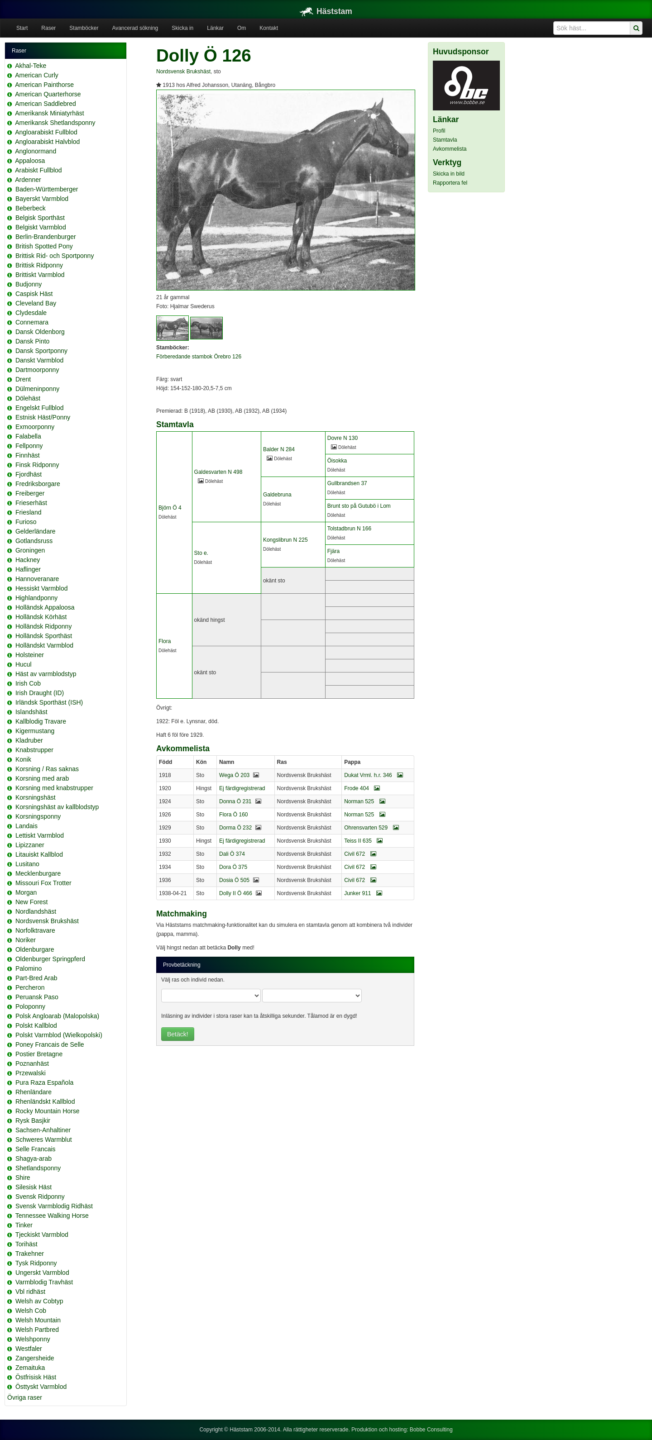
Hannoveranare (37, 578)
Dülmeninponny (37, 388)
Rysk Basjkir (32, 1120)
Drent (23, 379)
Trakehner (29, 1253)
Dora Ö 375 (233, 867)
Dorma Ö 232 (235, 828)
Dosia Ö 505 (234, 880)
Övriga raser (24, 1397)
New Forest (31, 902)
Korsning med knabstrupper (54, 788)
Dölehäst (27, 398)
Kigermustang (34, 730)
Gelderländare (35, 531)
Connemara (31, 322)
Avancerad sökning (135, 28)
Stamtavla (445, 140)
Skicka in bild (449, 174)
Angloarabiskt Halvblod (47, 141)
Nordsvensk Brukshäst (47, 921)
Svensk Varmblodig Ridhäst (54, 1206)
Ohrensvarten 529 (371, 828)
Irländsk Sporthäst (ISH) (49, 702)
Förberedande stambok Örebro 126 (198, 356)
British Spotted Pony (44, 246)
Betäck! (177, 1034)
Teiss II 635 (363, 841)
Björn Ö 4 (170, 508)
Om (241, 28)
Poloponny (30, 1006)
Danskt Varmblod (39, 360)
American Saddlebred (45, 103)
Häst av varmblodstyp (46, 673)
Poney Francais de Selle (49, 1044)
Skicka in (182, 28)
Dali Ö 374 (232, 854)
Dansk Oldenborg (40, 331)
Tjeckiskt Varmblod (41, 1234)
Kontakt (268, 28)
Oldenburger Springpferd (50, 959)
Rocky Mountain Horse (47, 1111)
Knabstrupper (34, 749)
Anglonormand (35, 151)
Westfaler (28, 1348)
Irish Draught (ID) (39, 692)
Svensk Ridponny (40, 1196)
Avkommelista (449, 149)
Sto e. (201, 553)
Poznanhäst (32, 1063)
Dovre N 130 (342, 438)
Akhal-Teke (30, 65)
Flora (164, 641)
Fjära (333, 551)
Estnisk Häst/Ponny (42, 417)
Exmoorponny (34, 426)
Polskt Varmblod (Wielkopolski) (58, 1035)
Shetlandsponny (38, 1168)
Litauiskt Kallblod (39, 854)
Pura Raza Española (44, 1082)
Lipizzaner (29, 845)
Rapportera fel (450, 183)
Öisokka (337, 461)
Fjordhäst (28, 474)
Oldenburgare (34, 949)
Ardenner (28, 179)
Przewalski (30, 1073)
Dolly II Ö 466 (235, 893)
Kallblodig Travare (40, 721)
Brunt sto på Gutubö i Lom (359, 506)
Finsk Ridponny (37, 464)
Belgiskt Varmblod (40, 227)
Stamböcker (83, 28)
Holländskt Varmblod (44, 645)
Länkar (215, 28)
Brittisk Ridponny (39, 265)
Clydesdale (31, 312)
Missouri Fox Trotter (43, 883)
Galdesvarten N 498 (218, 472)
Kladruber (29, 740)
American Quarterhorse (48, 94)
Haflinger (28, 569)
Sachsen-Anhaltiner (43, 1130)
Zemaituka (30, 1367)
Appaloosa (30, 160)
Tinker (24, 1225)
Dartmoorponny (37, 369)
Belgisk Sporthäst (40, 217)
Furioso (26, 521)
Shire (22, 1177)
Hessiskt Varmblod (41, 588)
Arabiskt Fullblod (38, 170)
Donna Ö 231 (235, 801)
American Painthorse (44, 84)
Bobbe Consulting (431, 1429)
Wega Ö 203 (234, 775)
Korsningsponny (38, 816)
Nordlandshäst (35, 911)
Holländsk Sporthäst (43, 635)
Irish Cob (28, 683)
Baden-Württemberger (46, 189)
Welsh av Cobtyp (39, 1301)
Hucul (23, 664)
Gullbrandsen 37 (347, 483)
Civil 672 (360, 854)
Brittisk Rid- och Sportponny (54, 255)
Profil (439, 131)
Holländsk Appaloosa (45, 607)
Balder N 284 (279, 449)
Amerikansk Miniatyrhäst (49, 113)
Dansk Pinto (32, 341)
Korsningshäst (35, 797)
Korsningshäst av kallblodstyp (57, 807)
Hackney (27, 559)
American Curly (36, 75)
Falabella (28, 436)
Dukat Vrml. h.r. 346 (373, 775)
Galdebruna (277, 494)
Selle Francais (35, 1149)
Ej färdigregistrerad (242, 788)
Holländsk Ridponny (43, 626)
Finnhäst (27, 455)
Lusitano (27, 864)
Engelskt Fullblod (39, 407)
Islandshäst (31, 711)
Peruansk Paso (36, 997)
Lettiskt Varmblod (39, 835)
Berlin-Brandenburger (45, 236)
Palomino (28, 968)
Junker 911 (363, 893)
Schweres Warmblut (43, 1139)
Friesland (28, 512)
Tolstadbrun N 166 (349, 528)
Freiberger (30, 493)
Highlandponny (36, 597)
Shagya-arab (33, 1158)
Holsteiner (29, 654)
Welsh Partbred (37, 1329)
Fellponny (29, 445)
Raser (48, 28)
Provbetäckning (182, 965)
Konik (23, 759)
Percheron (30, 987)
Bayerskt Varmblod (41, 198)
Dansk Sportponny (41, 350)
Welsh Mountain (38, 1320)
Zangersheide (34, 1358)
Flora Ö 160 (233, 814)
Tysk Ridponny (36, 1263)
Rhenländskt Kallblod (45, 1101)
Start (22, 28)
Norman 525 (364, 801)
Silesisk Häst (33, 1187)
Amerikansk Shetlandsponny (55, 122)
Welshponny (32, 1339)
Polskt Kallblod (36, 1025)
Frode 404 (362, 788)
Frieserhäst (31, 502)
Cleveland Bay (35, 303)
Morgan (26, 892)
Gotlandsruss (34, 540)
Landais (26, 826)
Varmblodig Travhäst (44, 1282)
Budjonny (28, 284)
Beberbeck (30, 208)
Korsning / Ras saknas (47, 768)
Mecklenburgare (38, 873)
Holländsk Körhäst (41, 616)
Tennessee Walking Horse (52, 1215)
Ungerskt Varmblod (42, 1272)
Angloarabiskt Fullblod (46, 132)
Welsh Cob (30, 1310)
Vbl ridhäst (30, 1291)
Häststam (326, 11)
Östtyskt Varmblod (41, 1386)
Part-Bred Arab (36, 978)
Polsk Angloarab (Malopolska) (57, 1016)
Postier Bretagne (38, 1054)
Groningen (30, 550)
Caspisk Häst (34, 293)
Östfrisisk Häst (35, 1377)
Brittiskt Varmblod (40, 274)
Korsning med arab (42, 778)
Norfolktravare (35, 930)
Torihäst (26, 1244)
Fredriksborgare (37, 483)
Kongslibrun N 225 (285, 540)
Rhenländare (33, 1092)
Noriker (25, 940)
